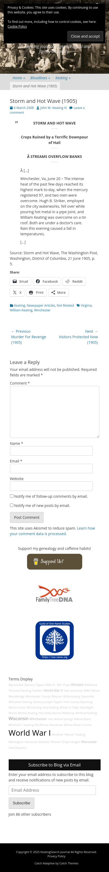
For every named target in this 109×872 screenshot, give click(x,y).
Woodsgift (86, 707)
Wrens (13, 713)
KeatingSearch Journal (55, 852)
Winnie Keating (27, 713)
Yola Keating (51, 707)
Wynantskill (16, 685)
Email (16, 461)
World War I (30, 733)
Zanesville (87, 696)
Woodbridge (17, 696)
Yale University (73, 690)
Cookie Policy (17, 26)
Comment (20, 383)
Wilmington (16, 742)
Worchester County (38, 696)
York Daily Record (49, 713)
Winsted (77, 684)
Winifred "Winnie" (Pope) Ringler (59, 742)
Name (16, 443)
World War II (53, 690)
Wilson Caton (17, 707)
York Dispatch (18, 748)
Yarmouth (30, 742)
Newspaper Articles (41, 305)
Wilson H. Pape (69, 707)
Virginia (86, 305)
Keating (63, 78)
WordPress (41, 725)
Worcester (89, 742)
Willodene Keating (20, 702)
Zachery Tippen (34, 685)
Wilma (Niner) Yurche (77, 725)
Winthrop (68, 713)
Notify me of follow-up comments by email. (51, 496)
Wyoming (86, 702)
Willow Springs (63, 719)
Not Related (65, 305)
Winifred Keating (86, 713)
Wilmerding (34, 707)
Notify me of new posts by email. (42, 505)
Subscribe (21, 803)
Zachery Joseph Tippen (48, 702)
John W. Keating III (53, 108)
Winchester (42, 310)
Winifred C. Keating (21, 725)
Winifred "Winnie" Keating (68, 734)
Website (17, 478)
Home (19, 78)
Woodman (56, 725)
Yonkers (37, 690)
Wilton (95, 690)
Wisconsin (19, 718)
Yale (50, 719)
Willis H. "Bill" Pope (57, 685)
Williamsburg (71, 696)
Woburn (56, 696)
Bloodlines (40, 78)
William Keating (21, 310)
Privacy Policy (57, 856)
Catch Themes (68, 863)
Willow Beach (82, 719)
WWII (87, 690)
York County (71, 702)
